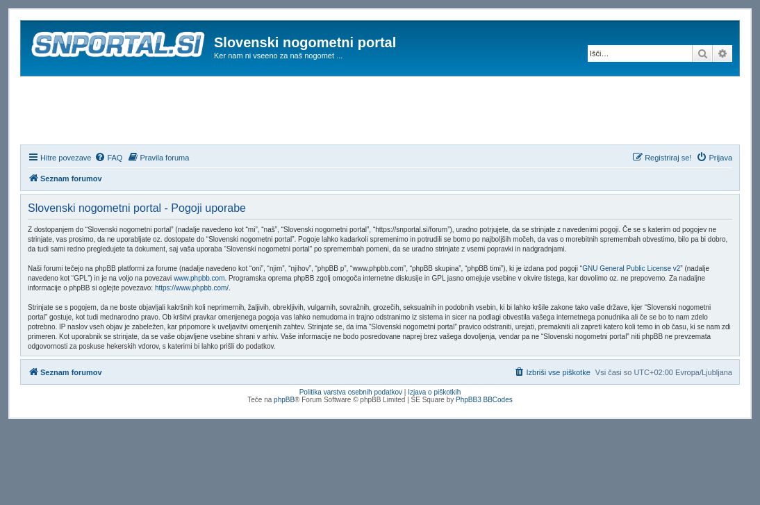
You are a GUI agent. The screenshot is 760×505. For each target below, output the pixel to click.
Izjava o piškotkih (434, 392)
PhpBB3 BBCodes (484, 400)
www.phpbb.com (199, 278)
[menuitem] (108, 157)
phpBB (284, 400)
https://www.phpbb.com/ (192, 288)
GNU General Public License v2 (631, 268)
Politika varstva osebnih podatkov (350, 392)
